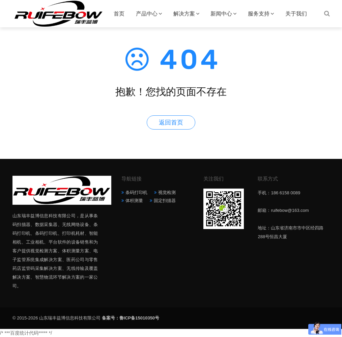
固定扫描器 (165, 200)
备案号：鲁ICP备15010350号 (131, 317)
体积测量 (134, 200)
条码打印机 (136, 192)
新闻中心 (221, 14)
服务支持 (258, 14)
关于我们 (296, 14)
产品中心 (147, 14)
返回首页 (171, 122)
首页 (119, 14)
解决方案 (184, 14)
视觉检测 (167, 192)
